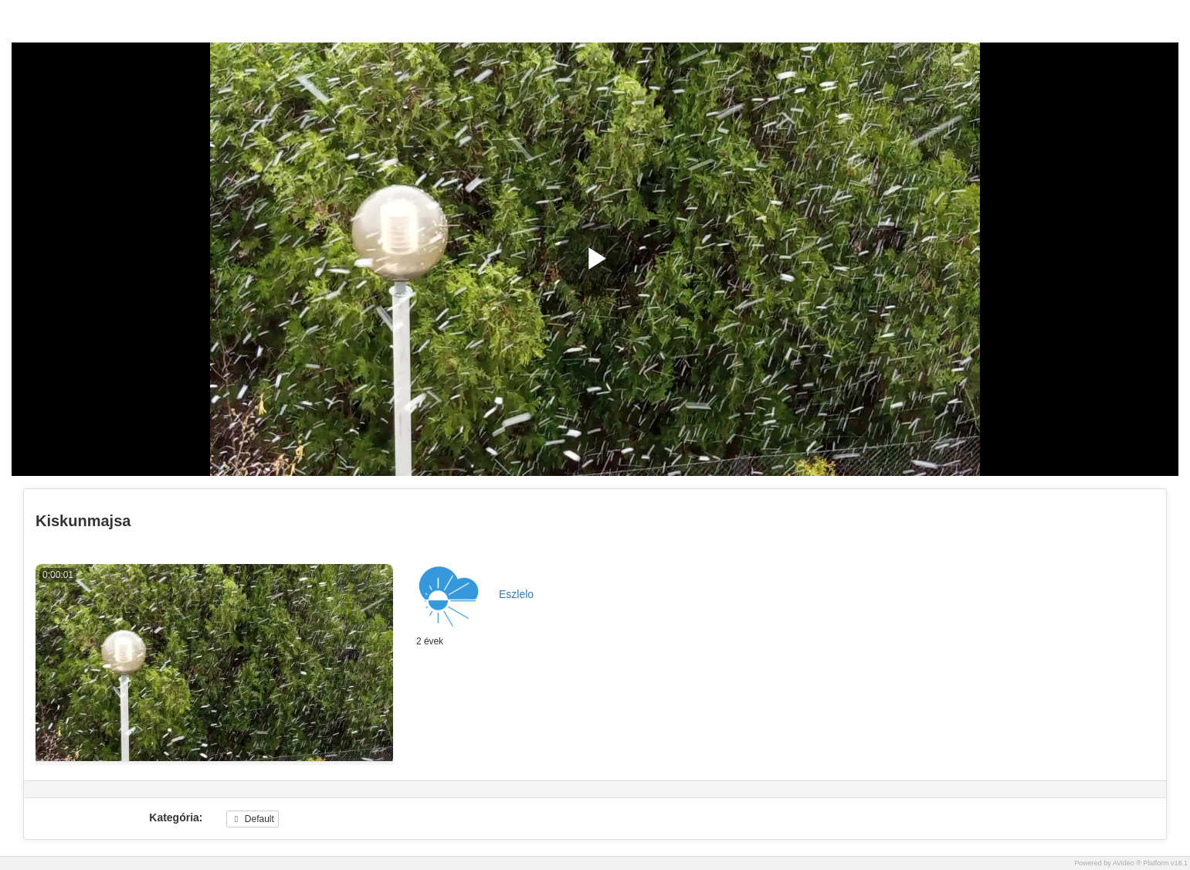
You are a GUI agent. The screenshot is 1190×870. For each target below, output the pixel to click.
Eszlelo (516, 594)
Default (252, 819)
